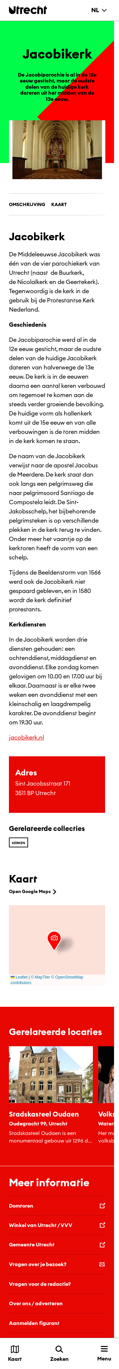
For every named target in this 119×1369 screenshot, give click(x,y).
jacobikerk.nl (26, 737)
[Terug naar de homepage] (28, 9)
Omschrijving (27, 204)
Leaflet (19, 977)
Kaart (59, 204)
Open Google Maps (33, 891)
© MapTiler (40, 977)
